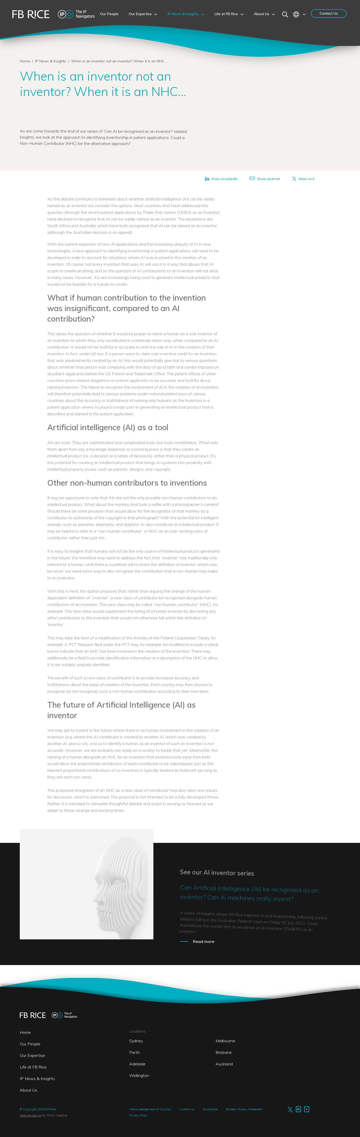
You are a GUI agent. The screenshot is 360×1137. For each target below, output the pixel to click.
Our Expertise (32, 1055)
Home (25, 61)
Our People (30, 1043)
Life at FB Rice (33, 1066)
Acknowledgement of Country (150, 1109)
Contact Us (329, 13)
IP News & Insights (51, 61)
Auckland (224, 1063)
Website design (31, 1115)
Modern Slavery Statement (244, 1109)
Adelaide (137, 1063)
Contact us (187, 1109)
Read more (203, 941)
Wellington (139, 1075)
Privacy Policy (138, 1115)
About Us (28, 1090)
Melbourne (225, 1040)
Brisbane (224, 1052)
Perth (134, 1052)
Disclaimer (210, 1109)
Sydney (136, 1040)
